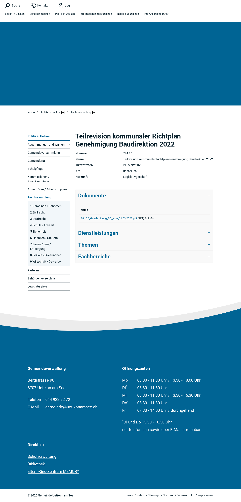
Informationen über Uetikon (96, 15)
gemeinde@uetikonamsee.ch (71, 407)
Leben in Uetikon (15, 15)
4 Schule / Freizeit (42, 225)
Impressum (205, 495)
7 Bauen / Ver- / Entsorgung (40, 246)
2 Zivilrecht (37, 212)
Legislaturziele (37, 286)
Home (31, 112)
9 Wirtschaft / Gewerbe (45, 261)
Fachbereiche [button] (94, 258)
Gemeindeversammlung (44, 152)
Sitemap (153, 495)
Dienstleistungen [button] (98, 234)
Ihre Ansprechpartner (156, 15)
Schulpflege (35, 168)
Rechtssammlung (39, 198)
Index (140, 495)
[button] (51, 113)
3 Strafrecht (38, 219)
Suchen (168, 495)
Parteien (33, 270)
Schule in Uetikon (40, 15)
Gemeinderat (36, 160)
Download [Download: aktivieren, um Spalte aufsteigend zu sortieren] (193, 209)
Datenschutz (185, 495)
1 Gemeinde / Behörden (46, 206)
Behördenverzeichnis (42, 278)
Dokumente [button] (92, 195)
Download (197, 219)
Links (129, 495)
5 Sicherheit (38, 231)
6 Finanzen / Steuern (44, 238)
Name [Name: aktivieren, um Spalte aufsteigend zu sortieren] (84, 209)
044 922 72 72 (57, 399)
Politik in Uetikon (65, 15)
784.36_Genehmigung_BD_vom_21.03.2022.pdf (109, 218)
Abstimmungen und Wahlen (46, 144)
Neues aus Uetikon (128, 15)
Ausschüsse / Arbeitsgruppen (47, 189)
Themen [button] (88, 246)
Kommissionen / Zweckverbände (38, 179)
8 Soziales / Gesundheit (45, 255)
